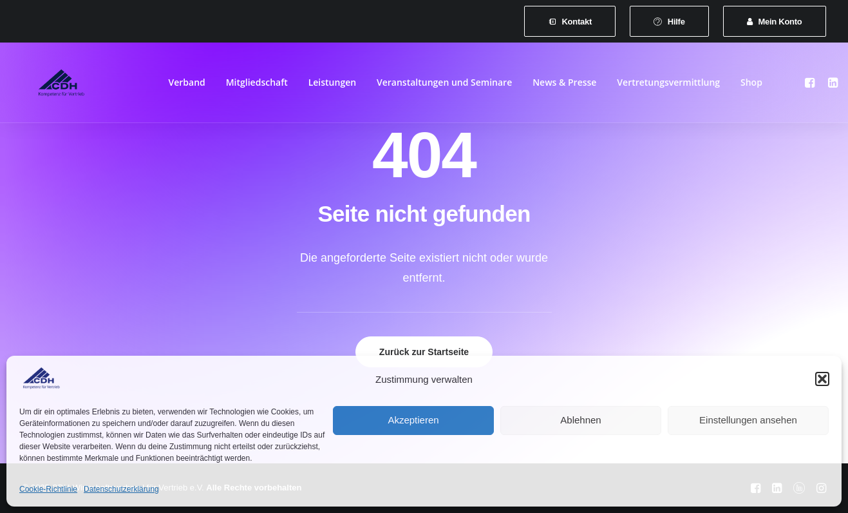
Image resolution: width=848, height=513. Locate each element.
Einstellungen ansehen (748, 419)
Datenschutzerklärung (121, 489)
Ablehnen (580, 419)
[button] (822, 379)
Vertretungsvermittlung (668, 85)
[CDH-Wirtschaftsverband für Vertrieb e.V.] (53, 85)
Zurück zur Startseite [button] (424, 352)
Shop (751, 85)
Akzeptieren (413, 419)
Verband (187, 85)
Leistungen (332, 85)
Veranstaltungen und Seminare (444, 85)
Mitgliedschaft (257, 85)
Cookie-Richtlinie (48, 489)
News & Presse (564, 85)
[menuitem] (569, 21)
